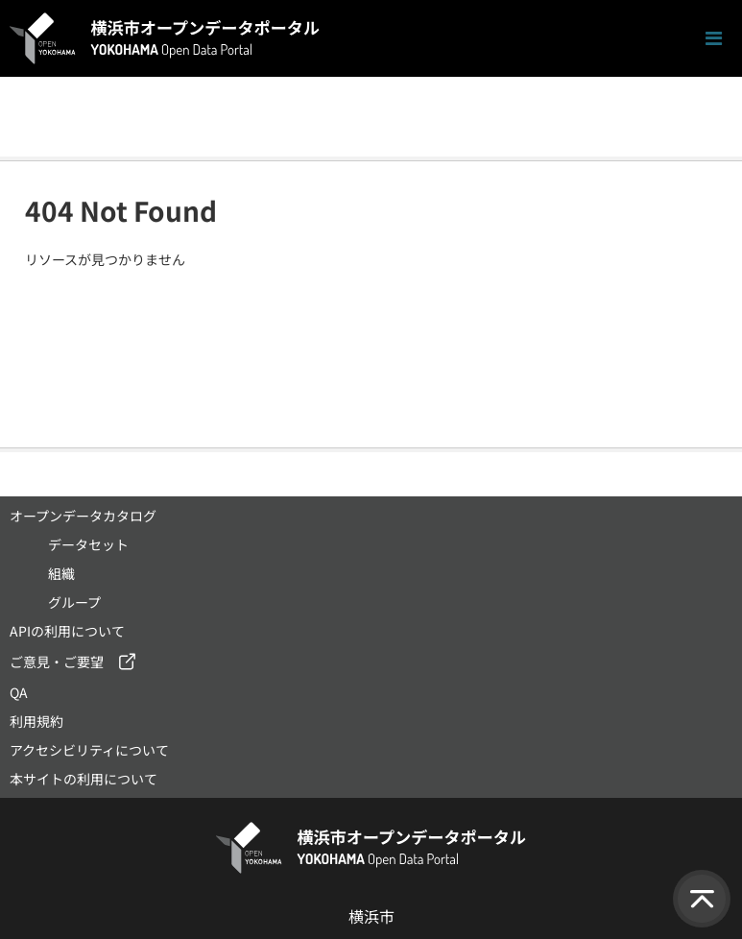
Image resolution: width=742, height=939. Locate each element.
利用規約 (36, 721)
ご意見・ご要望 (57, 661)
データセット (88, 544)
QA (19, 692)
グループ (74, 602)
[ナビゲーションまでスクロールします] (713, 39)
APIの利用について (67, 630)
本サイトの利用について (83, 778)
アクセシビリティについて (89, 749)
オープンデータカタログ (83, 515)
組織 (61, 573)
